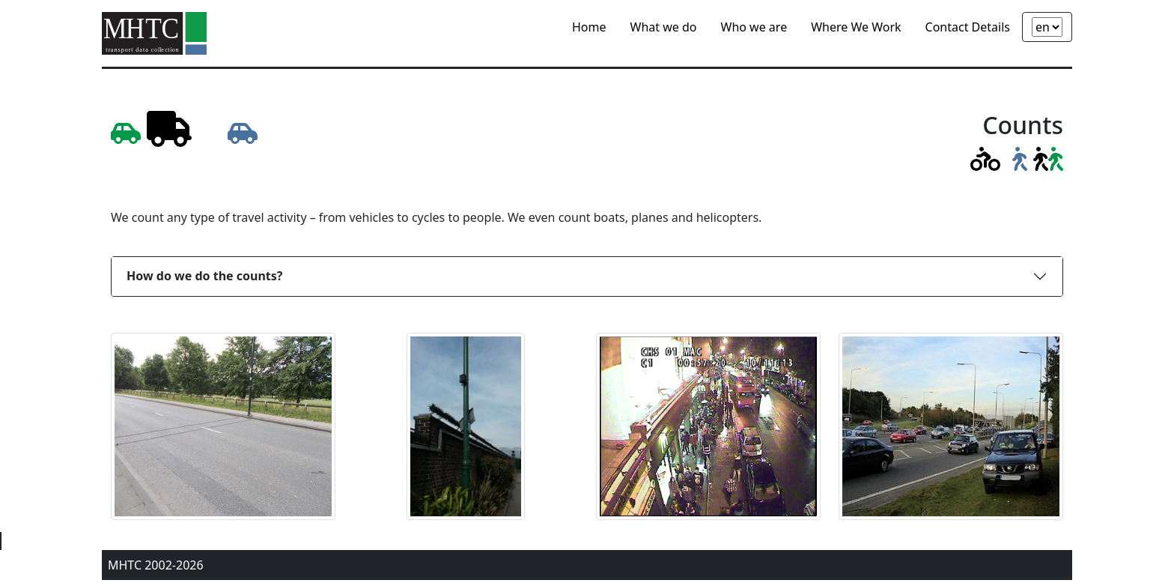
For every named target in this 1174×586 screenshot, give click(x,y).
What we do (663, 27)
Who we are (754, 27)
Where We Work (856, 27)
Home (589, 27)
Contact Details (967, 27)
